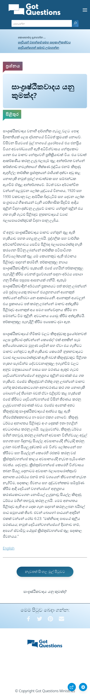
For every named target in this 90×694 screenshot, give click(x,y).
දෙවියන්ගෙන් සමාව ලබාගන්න (38, 47)
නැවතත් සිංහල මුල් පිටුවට (45, 571)
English (8, 548)
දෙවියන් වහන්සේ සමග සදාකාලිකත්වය (44, 42)
